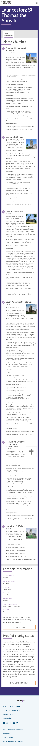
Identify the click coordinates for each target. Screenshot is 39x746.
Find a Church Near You (11, 710)
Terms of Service (8, 737)
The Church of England (11, 706)
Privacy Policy (7, 734)
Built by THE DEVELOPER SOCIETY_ (13, 741)
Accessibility (7, 718)
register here (13, 677)
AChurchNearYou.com (10, 667)
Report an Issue (19, 627)
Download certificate (19, 683)
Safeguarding (8, 714)
